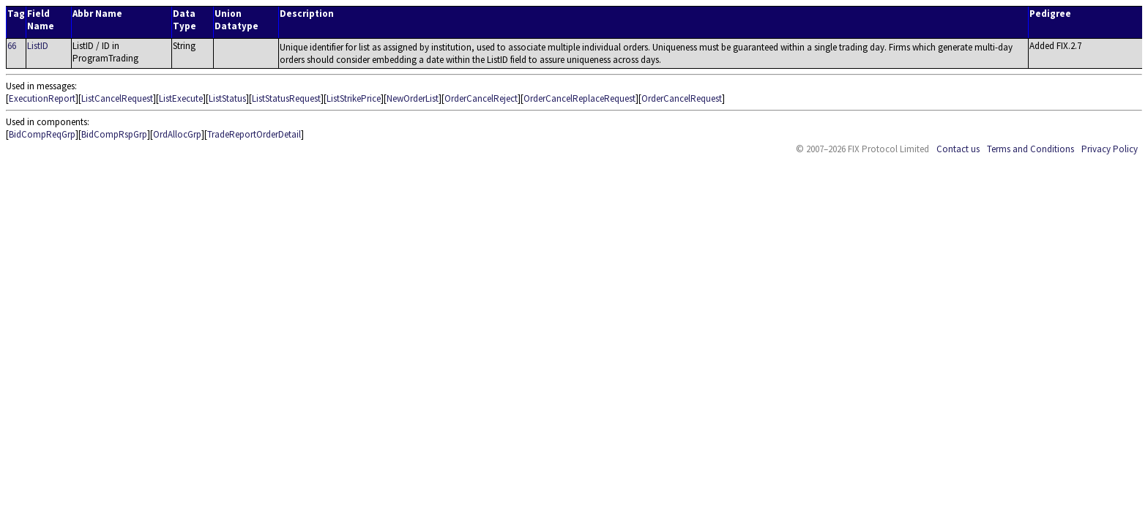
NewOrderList (413, 98)
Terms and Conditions (1030, 149)
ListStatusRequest (286, 98)
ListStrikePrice (354, 98)
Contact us (958, 149)
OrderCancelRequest (681, 98)
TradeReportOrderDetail (254, 134)
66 (11, 46)
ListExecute (181, 98)
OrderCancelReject (481, 98)
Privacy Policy (1109, 149)
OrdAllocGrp (177, 134)
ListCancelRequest (117, 98)
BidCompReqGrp (42, 134)
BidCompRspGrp (114, 134)
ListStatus (227, 98)
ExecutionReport (42, 98)
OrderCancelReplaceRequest (579, 98)
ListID (37, 46)
